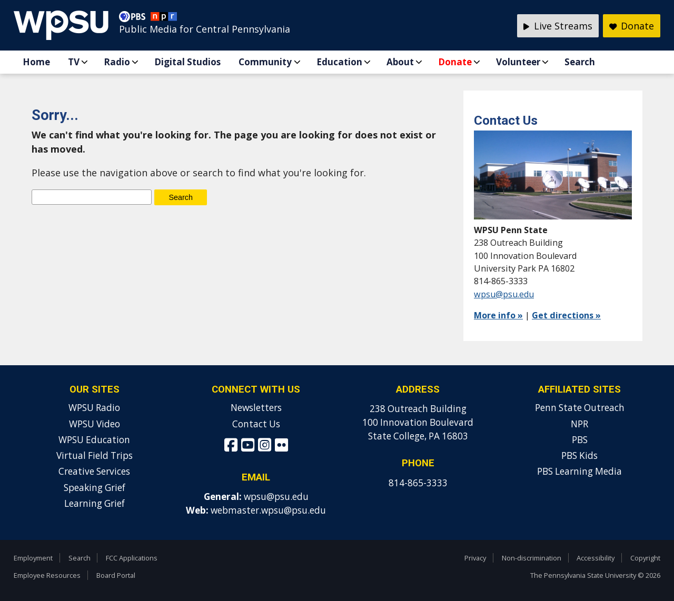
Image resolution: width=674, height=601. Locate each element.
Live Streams (557, 25)
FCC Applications (131, 558)
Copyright (645, 558)
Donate (455, 62)
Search (579, 62)
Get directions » (566, 315)
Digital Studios (187, 62)
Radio (117, 62)
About (400, 62)
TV (74, 62)
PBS (580, 440)
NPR (579, 424)
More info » (498, 315)
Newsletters (256, 408)
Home (36, 62)
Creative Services (94, 471)
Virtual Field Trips (94, 455)
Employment (33, 558)
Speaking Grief (94, 488)
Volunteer (518, 62)
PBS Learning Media (579, 471)
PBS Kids (579, 455)
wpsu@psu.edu (504, 294)
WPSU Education (94, 440)
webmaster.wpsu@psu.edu (268, 510)
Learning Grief (94, 503)
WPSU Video (94, 424)
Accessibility (595, 558)
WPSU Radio (94, 408)
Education (339, 62)
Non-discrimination (531, 558)
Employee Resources (47, 575)
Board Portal (115, 575)
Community (265, 62)
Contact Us (256, 424)
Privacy (475, 558)
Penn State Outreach (580, 408)
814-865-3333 (418, 483)
